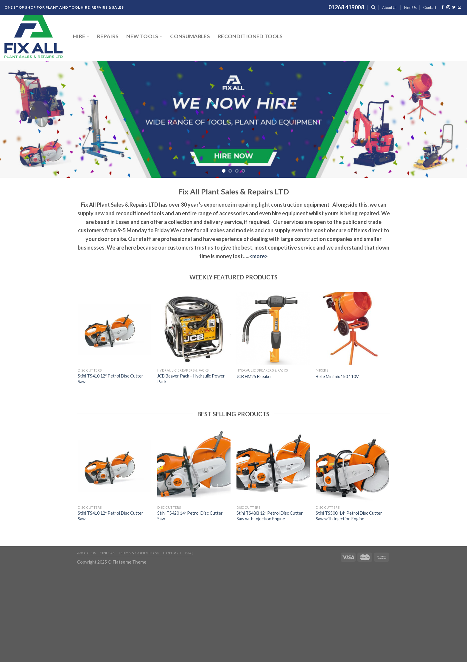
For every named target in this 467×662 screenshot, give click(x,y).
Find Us (410, 7)
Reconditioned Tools (250, 36)
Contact (429, 7)
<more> (258, 256)
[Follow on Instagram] (448, 7)
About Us (389, 7)
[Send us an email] (459, 7)
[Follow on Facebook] (442, 7)
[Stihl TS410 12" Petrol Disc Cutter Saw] (114, 329)
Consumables (190, 36)
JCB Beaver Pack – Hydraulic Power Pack (191, 378)
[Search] (373, 7)
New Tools (144, 36)
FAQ (189, 552)
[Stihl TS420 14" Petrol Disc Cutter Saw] (194, 465)
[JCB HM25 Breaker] (273, 329)
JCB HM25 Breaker (254, 376)
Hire (81, 36)
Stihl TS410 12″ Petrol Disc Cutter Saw (110, 378)
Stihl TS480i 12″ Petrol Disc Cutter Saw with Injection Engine (269, 516)
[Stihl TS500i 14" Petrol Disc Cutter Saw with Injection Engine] (352, 465)
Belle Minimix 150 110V (337, 376)
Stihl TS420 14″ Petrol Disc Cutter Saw (190, 516)
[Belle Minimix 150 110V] (352, 329)
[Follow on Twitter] (454, 7)
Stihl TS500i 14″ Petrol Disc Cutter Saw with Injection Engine (349, 516)
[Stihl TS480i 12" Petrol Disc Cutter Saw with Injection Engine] (273, 465)
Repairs (108, 36)
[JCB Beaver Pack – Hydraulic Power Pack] (194, 329)
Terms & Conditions (138, 552)
